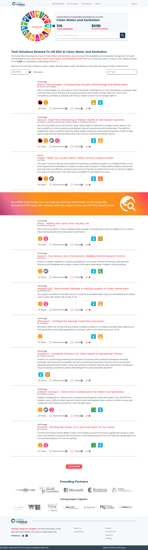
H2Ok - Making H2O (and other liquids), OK (63, 223)
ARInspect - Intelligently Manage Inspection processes (70, 321)
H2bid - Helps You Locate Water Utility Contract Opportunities (75, 158)
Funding (108, 538)
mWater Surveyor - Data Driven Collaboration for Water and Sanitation (80, 392)
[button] (20, 72)
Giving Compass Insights (24, 529)
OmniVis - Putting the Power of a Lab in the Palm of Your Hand (75, 427)
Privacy (108, 528)
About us (77, 528)
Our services (79, 532)
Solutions (109, 535)
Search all (36, 26)
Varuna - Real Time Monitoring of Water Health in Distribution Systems (80, 120)
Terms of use (110, 532)
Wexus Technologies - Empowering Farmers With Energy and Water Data (82, 84)
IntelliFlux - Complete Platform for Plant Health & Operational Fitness (79, 354)
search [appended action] (123, 35)
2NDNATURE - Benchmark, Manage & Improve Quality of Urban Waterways (83, 288)
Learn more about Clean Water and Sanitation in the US (58, 59)
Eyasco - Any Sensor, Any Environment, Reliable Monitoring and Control (81, 256)
